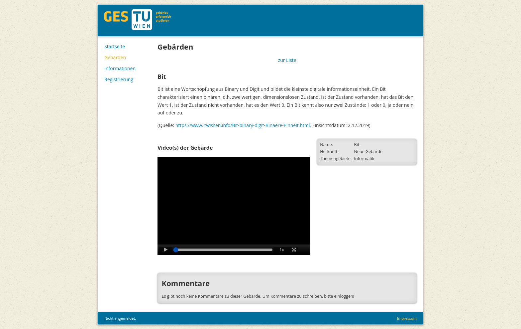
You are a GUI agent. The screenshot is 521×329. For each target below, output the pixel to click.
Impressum (407, 318)
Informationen (120, 68)
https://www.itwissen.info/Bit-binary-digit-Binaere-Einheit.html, (243, 125)
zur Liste (287, 60)
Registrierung (118, 79)
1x (281, 249)
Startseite (114, 46)
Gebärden (115, 57)
